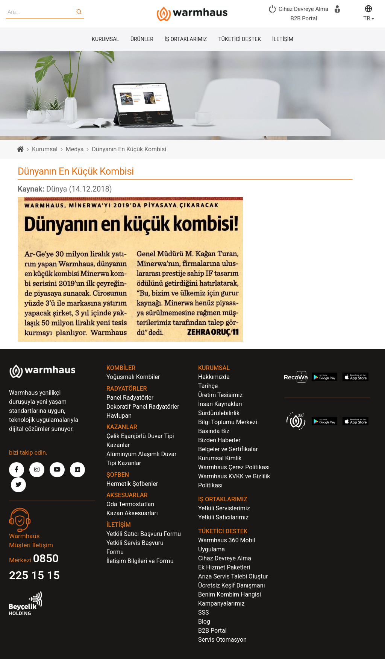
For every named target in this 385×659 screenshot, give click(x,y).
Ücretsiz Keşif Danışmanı (231, 585)
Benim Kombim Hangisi (229, 594)
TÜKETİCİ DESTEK (239, 39)
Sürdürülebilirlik (218, 413)
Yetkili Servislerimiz (224, 508)
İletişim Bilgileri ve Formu (139, 561)
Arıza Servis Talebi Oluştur (233, 576)
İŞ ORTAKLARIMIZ (186, 39)
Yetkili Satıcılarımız (223, 517)
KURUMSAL (105, 39)
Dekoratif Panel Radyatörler (142, 406)
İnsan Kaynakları (220, 404)
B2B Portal (212, 630)
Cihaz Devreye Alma (224, 558)
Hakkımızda (214, 376)
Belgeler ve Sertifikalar (228, 449)
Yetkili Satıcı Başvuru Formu (143, 533)
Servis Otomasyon (222, 639)
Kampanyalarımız (221, 603)
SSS (203, 612)
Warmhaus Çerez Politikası (234, 467)
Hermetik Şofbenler (132, 483)
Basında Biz (213, 431)
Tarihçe (208, 386)
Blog (204, 621)
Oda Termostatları (130, 504)
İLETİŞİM (282, 39)
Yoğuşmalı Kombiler (133, 376)
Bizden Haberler (219, 440)
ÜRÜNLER (141, 39)
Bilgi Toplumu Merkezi (227, 422)
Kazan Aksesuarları (132, 513)
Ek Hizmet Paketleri (224, 567)
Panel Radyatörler (129, 397)
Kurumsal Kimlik (220, 458)
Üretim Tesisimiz (220, 395)
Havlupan (119, 415)
